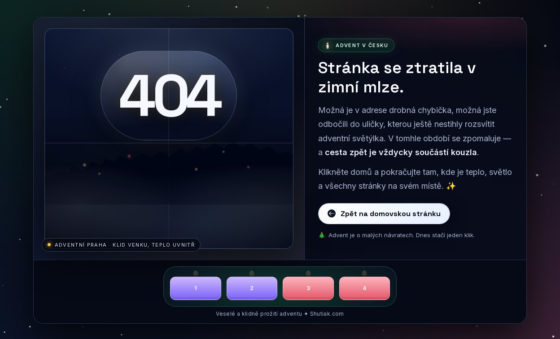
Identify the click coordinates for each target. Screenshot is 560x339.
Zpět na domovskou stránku (384, 213)
